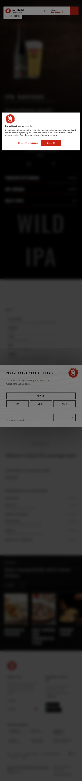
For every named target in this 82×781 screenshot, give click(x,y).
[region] (41, 131)
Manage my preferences (28, 143)
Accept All (51, 143)
